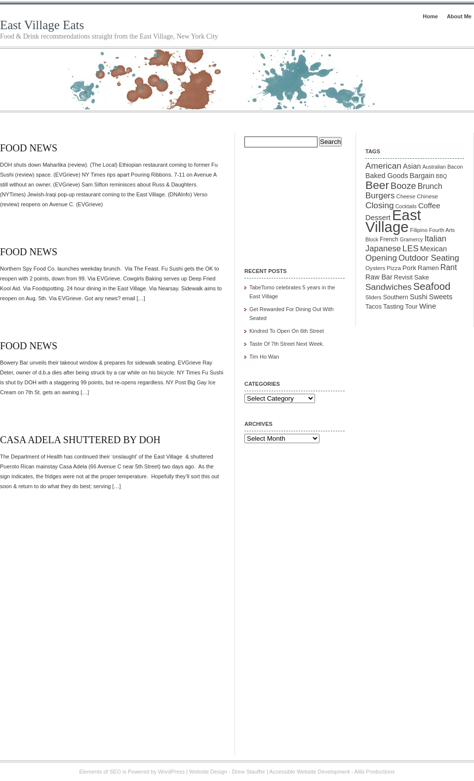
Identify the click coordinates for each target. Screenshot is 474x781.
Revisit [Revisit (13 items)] (403, 277)
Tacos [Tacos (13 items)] (373, 306)
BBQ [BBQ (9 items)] (441, 176)
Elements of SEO (100, 772)
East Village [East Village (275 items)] (393, 221)
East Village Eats (42, 25)
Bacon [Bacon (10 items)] (455, 167)
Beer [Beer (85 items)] (377, 185)
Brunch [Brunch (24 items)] (430, 186)
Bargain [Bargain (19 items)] (422, 176)
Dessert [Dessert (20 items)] (378, 218)
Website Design (208, 772)
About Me (459, 16)
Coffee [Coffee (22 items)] (429, 205)
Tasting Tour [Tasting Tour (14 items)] (400, 306)
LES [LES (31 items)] (410, 248)
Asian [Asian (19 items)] (412, 166)
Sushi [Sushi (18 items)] (419, 297)
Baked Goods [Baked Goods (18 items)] (386, 176)
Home (430, 16)
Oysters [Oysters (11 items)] (375, 268)
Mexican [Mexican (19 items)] (433, 249)
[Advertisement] (293, 200)
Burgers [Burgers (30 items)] (380, 195)
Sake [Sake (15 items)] (421, 277)
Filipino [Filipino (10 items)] (419, 230)
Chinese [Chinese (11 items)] (427, 196)
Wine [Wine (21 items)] (427, 306)
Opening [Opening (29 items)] (381, 258)
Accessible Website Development (309, 772)
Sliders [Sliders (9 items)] (373, 297)
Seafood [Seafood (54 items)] (431, 286)
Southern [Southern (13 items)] (395, 297)
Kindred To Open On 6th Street (286, 331)
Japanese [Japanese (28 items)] (383, 248)
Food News (28, 147)
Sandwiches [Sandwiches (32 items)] (388, 287)
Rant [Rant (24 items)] (448, 267)
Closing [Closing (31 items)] (379, 205)
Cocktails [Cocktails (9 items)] (406, 206)
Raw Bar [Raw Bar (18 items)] (379, 277)
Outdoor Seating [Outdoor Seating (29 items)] (428, 258)
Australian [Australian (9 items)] (433, 167)
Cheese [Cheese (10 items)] (406, 196)
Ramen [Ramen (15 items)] (428, 268)
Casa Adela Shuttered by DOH (80, 439)
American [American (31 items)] (383, 166)
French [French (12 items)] (389, 239)
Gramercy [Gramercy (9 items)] (411, 239)
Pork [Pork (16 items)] (409, 268)
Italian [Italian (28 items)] (435, 238)
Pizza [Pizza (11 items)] (394, 268)
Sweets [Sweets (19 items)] (441, 297)
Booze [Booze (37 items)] (403, 186)
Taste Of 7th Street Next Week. (286, 344)
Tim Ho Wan (264, 357)
